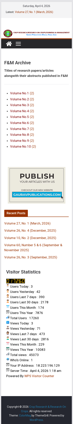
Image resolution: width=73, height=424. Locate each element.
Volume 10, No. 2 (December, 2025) (30, 238)
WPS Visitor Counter (39, 376)
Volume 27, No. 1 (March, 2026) (34, 12)
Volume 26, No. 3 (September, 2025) (30, 257)
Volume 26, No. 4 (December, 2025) (30, 230)
